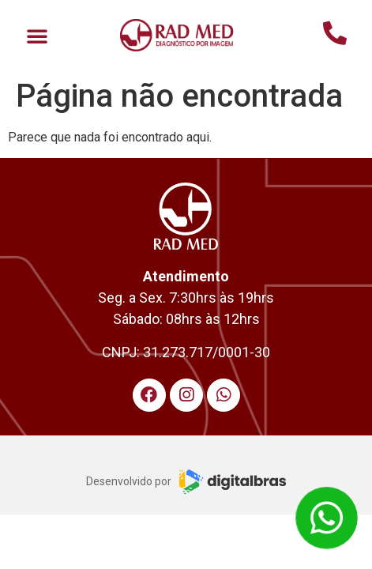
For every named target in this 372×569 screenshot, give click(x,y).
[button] (37, 35)
